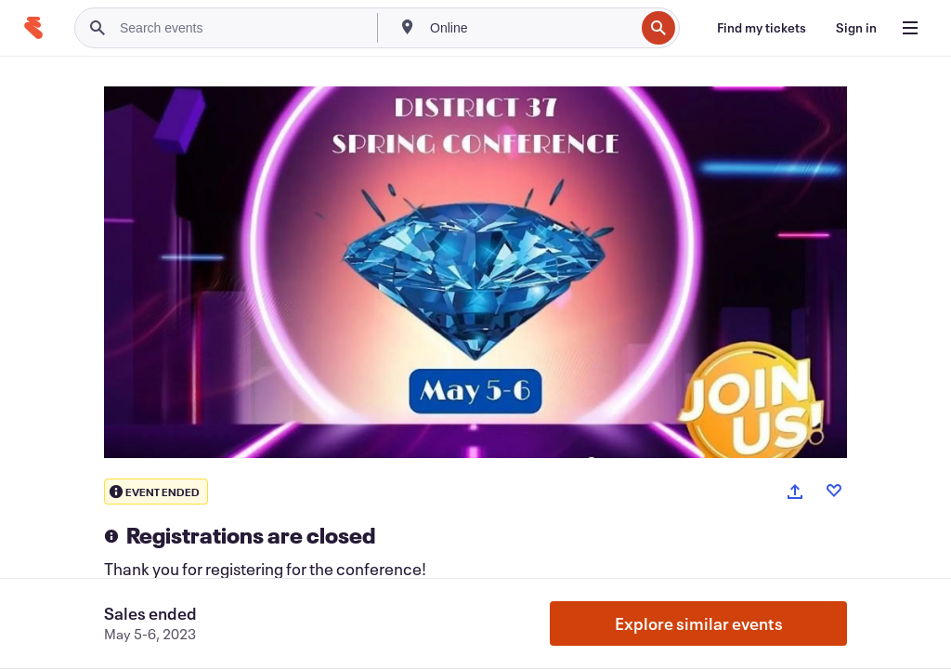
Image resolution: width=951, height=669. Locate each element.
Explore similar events (699, 623)
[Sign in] (856, 27)
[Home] (33, 28)
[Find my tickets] (761, 27)
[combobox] (530, 28)
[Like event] (834, 491)
